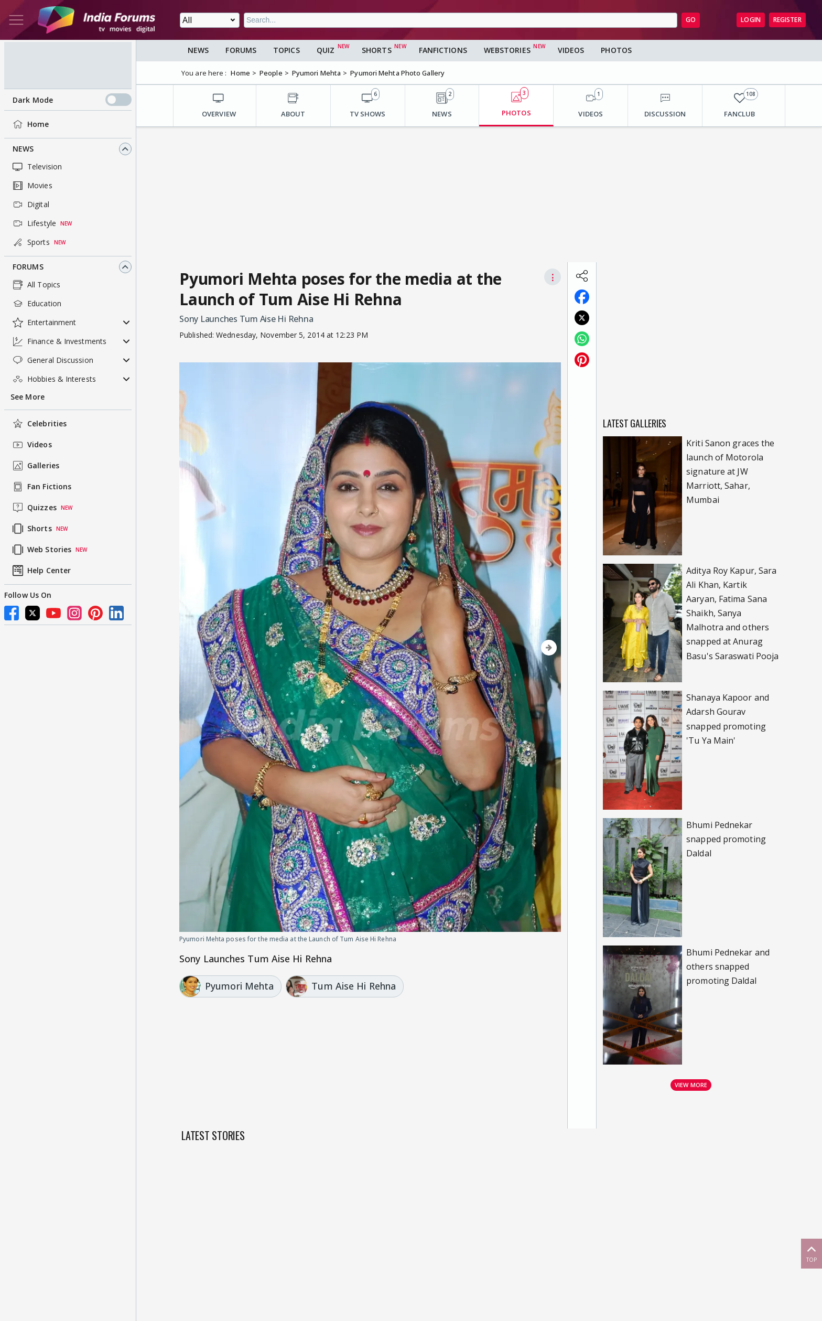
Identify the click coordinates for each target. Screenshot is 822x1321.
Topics (286, 50)
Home (29, 124)
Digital (29, 204)
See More (27, 397)
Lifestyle (33, 223)
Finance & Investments (58, 341)
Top (811, 1253)
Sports (30, 242)
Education (35, 303)
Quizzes (33, 507)
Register (787, 19)
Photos (616, 50)
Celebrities (38, 423)
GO (691, 19)
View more (691, 1085)
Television (36, 166)
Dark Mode (72, 99)
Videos (31, 444)
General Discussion (51, 360)
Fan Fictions (40, 486)
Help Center (40, 570)
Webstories (507, 50)
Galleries (34, 465)
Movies (31, 185)
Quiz (325, 50)
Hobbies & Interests (53, 379)
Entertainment (43, 322)
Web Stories (40, 549)
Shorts (31, 528)
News (23, 149)
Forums (28, 267)
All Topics (35, 284)
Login (751, 19)
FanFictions (443, 50)
